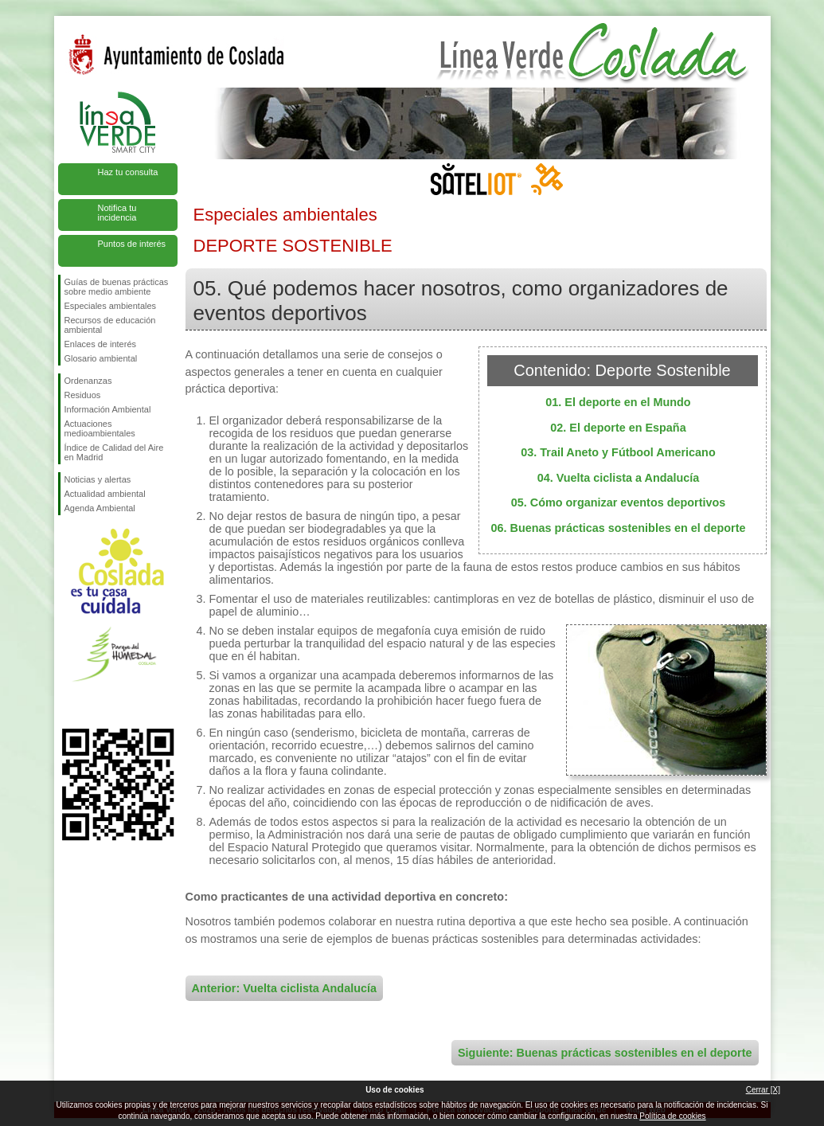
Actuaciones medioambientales (99, 428)
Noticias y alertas (97, 479)
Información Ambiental (107, 409)
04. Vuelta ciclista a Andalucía (618, 477)
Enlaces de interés (100, 344)
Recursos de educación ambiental (110, 324)
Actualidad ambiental (105, 493)
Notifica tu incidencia (117, 212)
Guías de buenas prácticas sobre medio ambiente (116, 286)
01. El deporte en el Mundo (617, 402)
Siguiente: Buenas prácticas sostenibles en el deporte (605, 1052)
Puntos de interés (132, 243)
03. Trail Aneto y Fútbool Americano (618, 452)
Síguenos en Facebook (67, 703)
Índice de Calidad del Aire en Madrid (114, 452)
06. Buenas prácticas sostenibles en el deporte (618, 528)
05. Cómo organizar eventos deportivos (618, 502)
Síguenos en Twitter (93, 703)
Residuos (82, 395)
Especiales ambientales (110, 306)
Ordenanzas (88, 380)
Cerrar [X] (763, 1089)
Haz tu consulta (128, 172)
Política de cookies (672, 1116)
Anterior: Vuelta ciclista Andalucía (284, 988)
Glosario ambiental (101, 358)
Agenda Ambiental (99, 508)
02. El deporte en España (617, 427)
